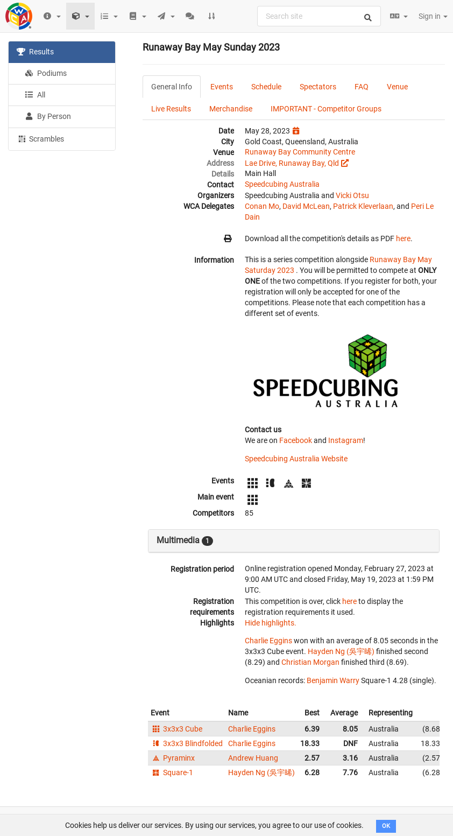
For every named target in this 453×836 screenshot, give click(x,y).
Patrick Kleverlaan (363, 206)
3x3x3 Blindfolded (187, 743)
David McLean (306, 206)
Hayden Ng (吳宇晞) (341, 651)
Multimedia (185, 540)
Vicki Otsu (352, 195)
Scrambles (40, 138)
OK (386, 826)
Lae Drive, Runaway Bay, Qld (292, 163)
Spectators (318, 86)
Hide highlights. (270, 623)
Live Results (171, 108)
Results (35, 51)
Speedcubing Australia (282, 184)
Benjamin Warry (333, 680)
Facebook (295, 440)
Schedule (266, 86)
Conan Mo (262, 206)
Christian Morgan (310, 662)
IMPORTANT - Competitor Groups (326, 108)
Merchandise (230, 108)
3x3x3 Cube (176, 729)
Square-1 (172, 772)
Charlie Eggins (268, 640)
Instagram (345, 440)
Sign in (433, 16)
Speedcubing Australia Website (296, 458)
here (403, 238)
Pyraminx (173, 758)
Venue (397, 86)
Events (221, 86)
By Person (48, 116)
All (35, 94)
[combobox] (319, 16)
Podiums (46, 73)
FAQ (362, 86)
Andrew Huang (253, 758)
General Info (171, 86)
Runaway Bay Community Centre (300, 151)
